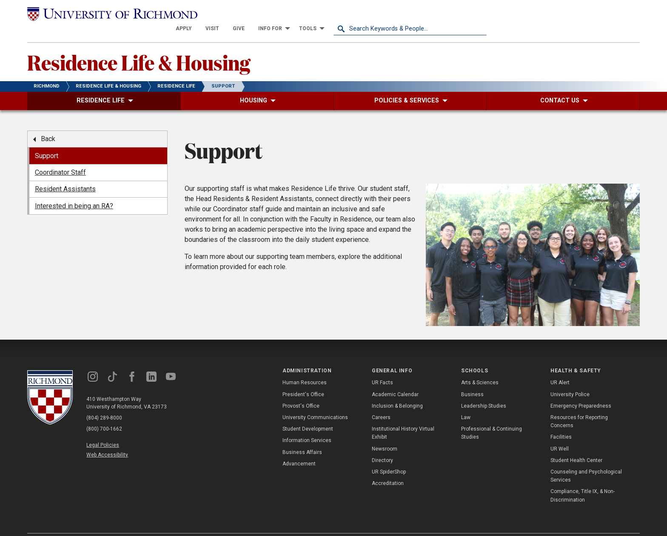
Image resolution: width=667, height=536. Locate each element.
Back (48, 124)
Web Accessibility (107, 440)
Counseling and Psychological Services (586, 461)
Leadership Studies (483, 391)
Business (472, 379)
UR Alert (560, 368)
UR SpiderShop (389, 457)
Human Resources (304, 368)
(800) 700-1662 (104, 414)
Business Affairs (302, 437)
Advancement (299, 449)
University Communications (315, 403)
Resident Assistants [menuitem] (65, 174)
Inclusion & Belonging (397, 391)
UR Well (559, 434)
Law (465, 403)
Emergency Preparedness (580, 391)
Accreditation (388, 468)
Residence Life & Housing (138, 47)
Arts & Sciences (480, 368)
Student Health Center (576, 445)
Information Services (306, 425)
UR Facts (382, 368)
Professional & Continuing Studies (491, 418)
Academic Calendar (395, 379)
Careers (381, 403)
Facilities (561, 422)
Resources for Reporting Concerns (579, 407)
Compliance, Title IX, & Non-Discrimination (582, 481)
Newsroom (384, 434)
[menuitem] (337, 14)
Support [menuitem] (46, 140)
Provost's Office (300, 391)
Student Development (307, 414)
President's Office (303, 379)
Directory (382, 445)
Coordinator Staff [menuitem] (60, 157)
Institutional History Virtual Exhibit (403, 418)
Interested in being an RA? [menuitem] (74, 191)
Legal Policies (102, 430)
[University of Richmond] (103, 13)
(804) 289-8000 (104, 403)
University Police (570, 379)
